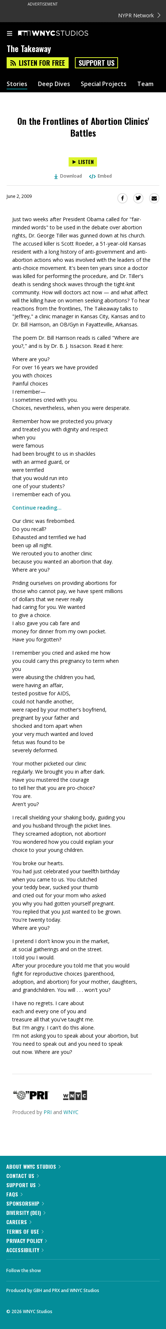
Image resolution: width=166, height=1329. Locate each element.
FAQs (14, 1194)
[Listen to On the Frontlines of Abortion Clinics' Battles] (83, 162)
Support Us (96, 63)
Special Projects (104, 84)
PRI (48, 1112)
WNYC (71, 1112)
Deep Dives (54, 84)
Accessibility (25, 1250)
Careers (18, 1222)
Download (68, 176)
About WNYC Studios (33, 1166)
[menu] (9, 34)
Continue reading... (37, 507)
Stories (17, 84)
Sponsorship (25, 1203)
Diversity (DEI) (25, 1212)
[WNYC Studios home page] (62, 33)
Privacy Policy (26, 1240)
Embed (100, 176)
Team (145, 84)
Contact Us (22, 1175)
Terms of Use (25, 1231)
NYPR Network (139, 15)
